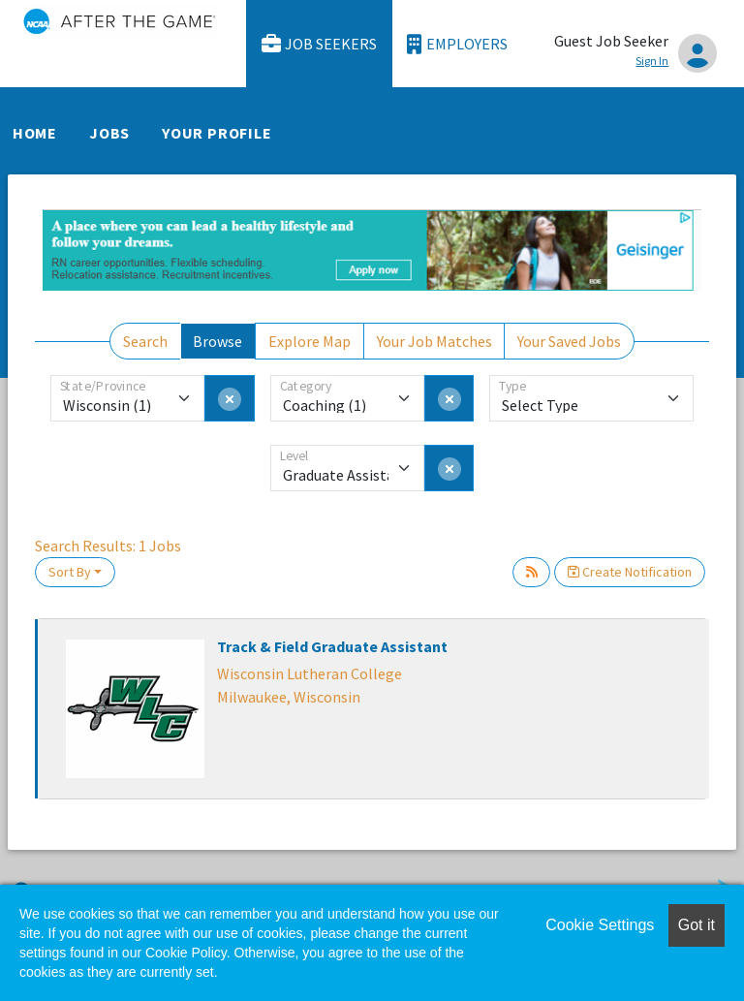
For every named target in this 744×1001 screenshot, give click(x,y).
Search (145, 341)
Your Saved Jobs (569, 341)
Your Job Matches (434, 341)
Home (35, 132)
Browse (217, 341)
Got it (696, 925)
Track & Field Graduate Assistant (332, 646)
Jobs (109, 132)
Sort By (69, 571)
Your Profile (217, 132)
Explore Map (309, 341)
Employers (457, 44)
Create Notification (630, 571)
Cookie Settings (599, 925)
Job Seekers (320, 44)
